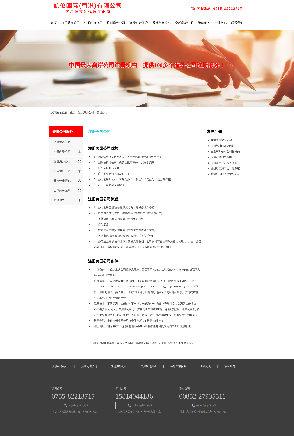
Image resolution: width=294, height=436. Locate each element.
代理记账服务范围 (221, 157)
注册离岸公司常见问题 (224, 162)
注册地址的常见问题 (223, 145)
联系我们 (237, 22)
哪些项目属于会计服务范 (225, 168)
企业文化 (220, 22)
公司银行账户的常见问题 (225, 174)
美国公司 (102, 112)
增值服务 (204, 22)
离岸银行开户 (139, 22)
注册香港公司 (71, 22)
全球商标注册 (184, 22)
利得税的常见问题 (221, 140)
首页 (54, 22)
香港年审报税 (161, 22)
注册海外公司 (116, 22)
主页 (72, 112)
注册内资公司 (93, 22)
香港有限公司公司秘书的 (225, 151)
